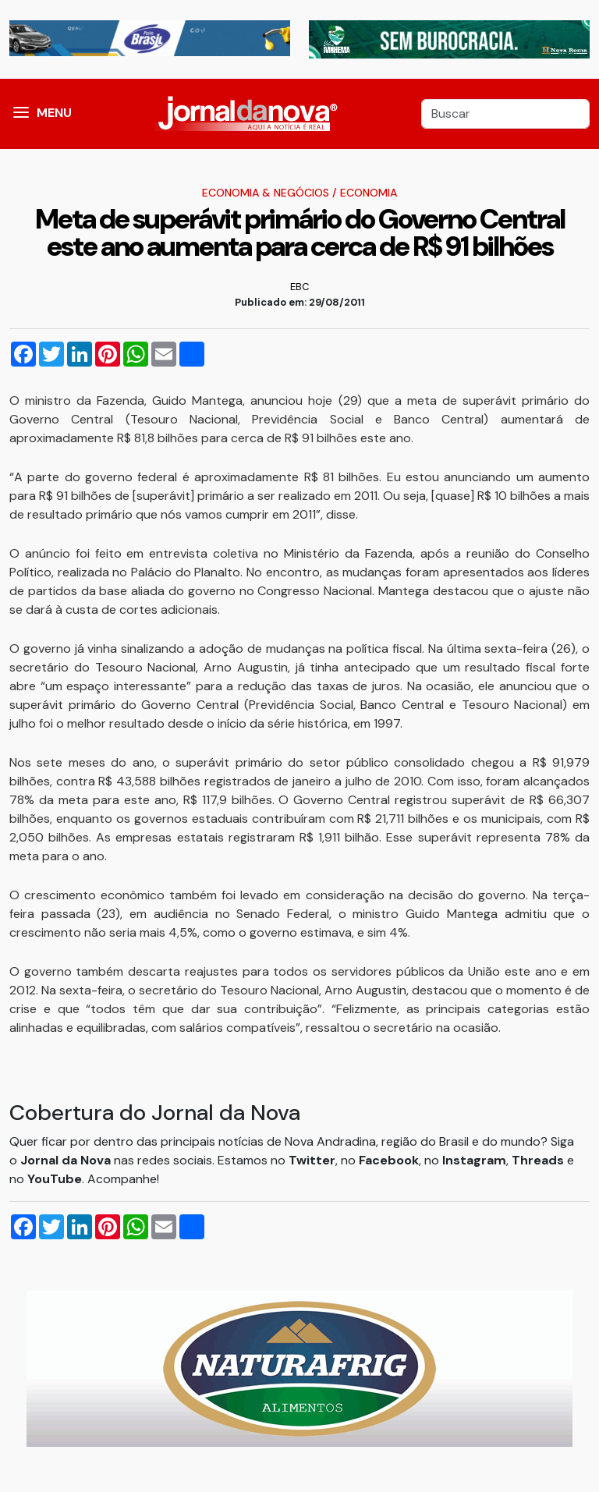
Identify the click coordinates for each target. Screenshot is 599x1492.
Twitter (312, 1160)
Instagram (474, 1160)
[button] (21, 114)
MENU (54, 113)
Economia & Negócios (265, 193)
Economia (368, 193)
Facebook (389, 1160)
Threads (539, 1160)
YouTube (54, 1179)
